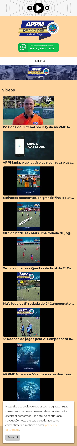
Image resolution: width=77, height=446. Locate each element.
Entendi (12, 437)
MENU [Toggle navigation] (38, 61)
